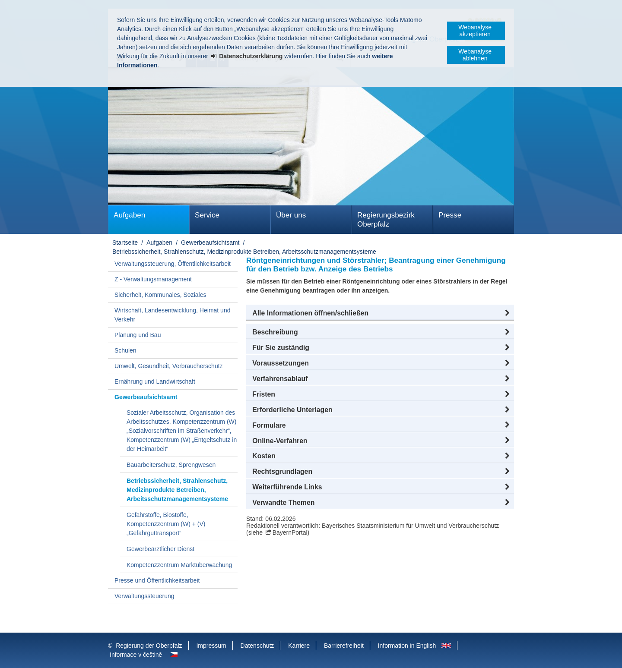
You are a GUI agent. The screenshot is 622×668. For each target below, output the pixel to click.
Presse (449, 215)
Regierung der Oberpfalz (149, 645)
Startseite (125, 242)
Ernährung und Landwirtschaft (154, 381)
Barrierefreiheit (344, 645)
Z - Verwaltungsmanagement (153, 279)
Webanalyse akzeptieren (475, 31)
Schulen (125, 350)
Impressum (211, 645)
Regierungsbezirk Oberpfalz (386, 219)
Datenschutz (257, 645)
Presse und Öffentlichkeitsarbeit (157, 580)
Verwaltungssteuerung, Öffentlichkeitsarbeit (172, 263)
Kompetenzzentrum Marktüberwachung (179, 564)
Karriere (299, 645)
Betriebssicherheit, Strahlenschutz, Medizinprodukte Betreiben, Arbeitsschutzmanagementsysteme (244, 251)
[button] (380, 313)
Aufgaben (129, 215)
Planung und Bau (137, 334)
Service (207, 215)
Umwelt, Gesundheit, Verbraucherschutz (168, 365)
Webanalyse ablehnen (475, 55)
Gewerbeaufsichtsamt (210, 242)
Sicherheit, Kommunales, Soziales (160, 294)
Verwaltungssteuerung (144, 595)
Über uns (291, 215)
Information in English (407, 645)
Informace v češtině (136, 654)
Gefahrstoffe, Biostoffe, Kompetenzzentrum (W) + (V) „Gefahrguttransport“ (166, 523)
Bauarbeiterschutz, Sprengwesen (171, 464)
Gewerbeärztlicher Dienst (160, 548)
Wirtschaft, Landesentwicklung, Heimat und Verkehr (172, 315)
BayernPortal (290, 532)
